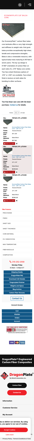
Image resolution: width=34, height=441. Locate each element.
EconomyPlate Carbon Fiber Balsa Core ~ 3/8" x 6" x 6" (21, 127)
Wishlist (17, 314)
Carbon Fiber (17, 385)
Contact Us (17, 298)
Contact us (14, 105)
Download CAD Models (17, 279)
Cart (17, 311)
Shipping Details (17, 272)
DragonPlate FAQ (17, 275)
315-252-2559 (18, 262)
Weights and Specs (17, 286)
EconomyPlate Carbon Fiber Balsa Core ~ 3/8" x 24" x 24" (21, 156)
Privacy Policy (7, 439)
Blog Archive (17, 289)
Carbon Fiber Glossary (17, 293)
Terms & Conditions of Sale (22, 439)
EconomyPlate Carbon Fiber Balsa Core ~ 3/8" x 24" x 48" (21, 184)
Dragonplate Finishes (17, 282)
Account (17, 321)
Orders (17, 318)
